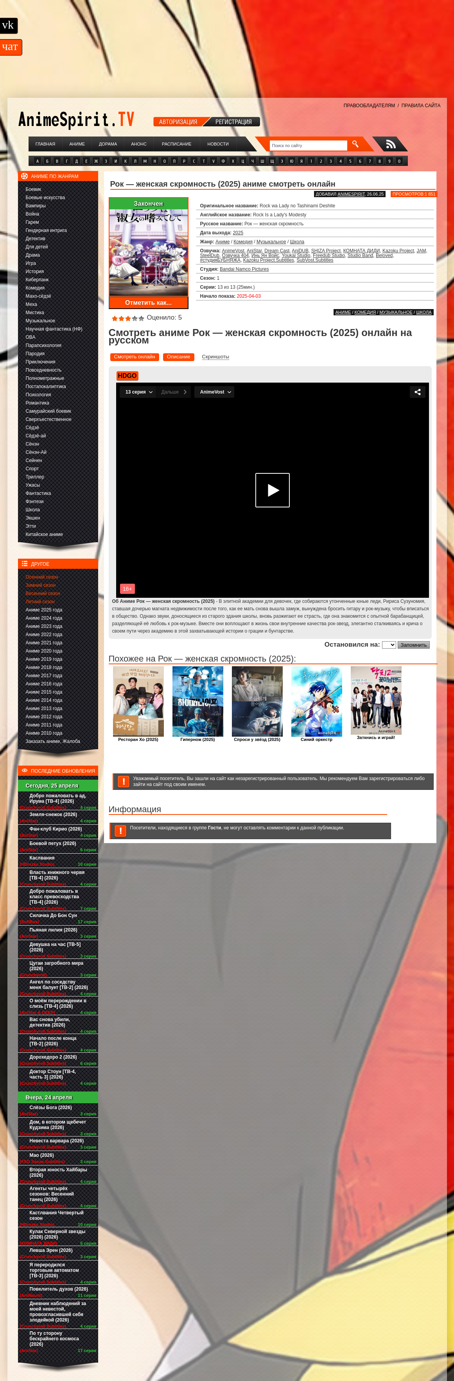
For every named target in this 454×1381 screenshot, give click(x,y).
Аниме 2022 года (44, 634)
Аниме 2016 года (44, 684)
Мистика (35, 312)
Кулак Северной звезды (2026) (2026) (58, 1234)
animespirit (350, 194)
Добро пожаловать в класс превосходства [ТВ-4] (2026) (54, 896)
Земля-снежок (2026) (53, 814)
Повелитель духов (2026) (59, 1289)
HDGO (127, 375)
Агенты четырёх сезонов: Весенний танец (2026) (52, 1194)
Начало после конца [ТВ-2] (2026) (53, 1041)
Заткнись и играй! (376, 735)
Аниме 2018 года (44, 667)
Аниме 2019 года (44, 659)
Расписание (177, 144)
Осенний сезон (42, 577)
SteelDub (209, 255)
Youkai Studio (296, 255)
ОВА (31, 337)
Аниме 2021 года (44, 643)
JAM (421, 251)
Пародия (35, 353)
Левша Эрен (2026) (51, 1250)
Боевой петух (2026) (53, 843)
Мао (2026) (42, 1155)
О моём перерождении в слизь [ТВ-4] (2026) (58, 1003)
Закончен (148, 203)
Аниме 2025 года (44, 610)
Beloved (384, 255)
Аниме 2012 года (44, 716)
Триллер (35, 477)
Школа (33, 509)
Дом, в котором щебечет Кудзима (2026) (58, 1124)
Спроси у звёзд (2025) (257, 737)
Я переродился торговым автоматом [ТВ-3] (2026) (54, 1270)
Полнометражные (45, 378)
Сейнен (34, 460)
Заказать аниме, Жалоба (53, 741)
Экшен (33, 518)
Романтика (37, 403)
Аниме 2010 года (44, 733)
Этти (31, 526)
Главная (45, 144)
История (35, 271)
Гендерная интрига (46, 230)
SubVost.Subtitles (315, 260)
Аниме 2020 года (44, 651)
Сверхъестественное (49, 419)
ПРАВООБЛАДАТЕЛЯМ (369, 105)
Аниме (77, 144)
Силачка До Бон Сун (53, 915)
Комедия (35, 288)
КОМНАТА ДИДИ (361, 251)
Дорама (108, 144)
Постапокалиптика (46, 386)
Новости (218, 144)
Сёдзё (32, 427)
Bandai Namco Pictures (244, 269)
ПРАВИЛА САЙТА (421, 105)
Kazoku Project (398, 251)
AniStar (254, 251)
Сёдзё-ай (36, 436)
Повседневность (44, 370)
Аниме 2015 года (44, 692)
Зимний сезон (41, 585)
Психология (38, 394)
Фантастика (38, 493)
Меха (31, 304)
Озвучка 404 (235, 255)
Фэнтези (35, 501)
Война (32, 214)
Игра (31, 263)
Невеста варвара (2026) (57, 1141)
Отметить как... (148, 302)
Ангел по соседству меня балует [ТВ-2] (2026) (59, 984)
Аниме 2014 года (44, 700)
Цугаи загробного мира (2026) (57, 965)
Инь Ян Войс (265, 255)
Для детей (37, 247)
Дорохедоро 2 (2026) (53, 1057)
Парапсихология (44, 345)
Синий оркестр (316, 737)
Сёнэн (32, 444)
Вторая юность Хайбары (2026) (59, 1172)
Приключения (41, 362)
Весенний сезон (43, 593)
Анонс (139, 144)
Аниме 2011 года (44, 725)
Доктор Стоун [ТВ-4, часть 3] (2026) (53, 1074)
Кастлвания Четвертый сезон (57, 1215)
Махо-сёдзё (38, 296)
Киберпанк (37, 279)
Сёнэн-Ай (36, 452)
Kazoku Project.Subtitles (268, 260)
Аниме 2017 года (44, 675)
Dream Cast (276, 251)
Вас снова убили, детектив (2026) (50, 1022)
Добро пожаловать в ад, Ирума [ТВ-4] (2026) (58, 798)
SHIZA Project (326, 251)
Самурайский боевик (48, 411)
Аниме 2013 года (44, 708)
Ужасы (33, 485)
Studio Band (360, 255)
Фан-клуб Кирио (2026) (56, 829)
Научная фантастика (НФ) (54, 329)
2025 (238, 233)
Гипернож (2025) (197, 737)
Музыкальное (41, 321)
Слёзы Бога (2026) (51, 1107)
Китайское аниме (44, 534)
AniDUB (300, 251)
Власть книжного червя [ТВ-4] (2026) (57, 875)
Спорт (32, 468)
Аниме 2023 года (44, 626)
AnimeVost (233, 251)
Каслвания (42, 858)
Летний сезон (40, 601)
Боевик (33, 189)
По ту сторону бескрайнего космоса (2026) (54, 1339)
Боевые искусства (45, 197)
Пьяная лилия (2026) (53, 930)
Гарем (32, 222)
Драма (33, 255)
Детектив (35, 238)
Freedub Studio (329, 255)
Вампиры (36, 206)
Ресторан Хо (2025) (138, 737)
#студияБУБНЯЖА (220, 260)
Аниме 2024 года (44, 618)
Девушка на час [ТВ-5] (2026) (55, 947)
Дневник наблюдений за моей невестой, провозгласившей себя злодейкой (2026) (58, 1312)
